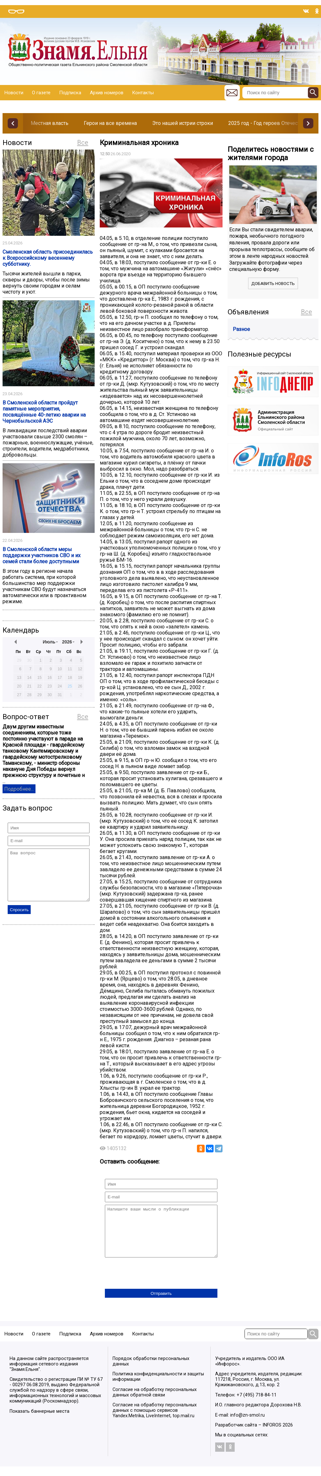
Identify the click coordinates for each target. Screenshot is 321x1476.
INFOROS (271, 1434)
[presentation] (153, 1283)
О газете (41, 93)
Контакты (143, 93)
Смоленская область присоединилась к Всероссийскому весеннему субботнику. (48, 258)
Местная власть (49, 123)
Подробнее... (19, 789)
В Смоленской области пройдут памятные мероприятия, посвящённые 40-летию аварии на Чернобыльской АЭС (44, 412)
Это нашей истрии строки (182, 123)
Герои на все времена (110, 123)
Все (82, 142)
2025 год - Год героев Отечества (267, 123)
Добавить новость (273, 283)
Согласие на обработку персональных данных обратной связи (155, 1401)
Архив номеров (106, 93)
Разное (241, 329)
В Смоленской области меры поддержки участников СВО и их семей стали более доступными (42, 555)
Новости (13, 93)
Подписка (70, 93)
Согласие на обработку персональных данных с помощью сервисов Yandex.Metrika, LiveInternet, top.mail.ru (155, 1420)
